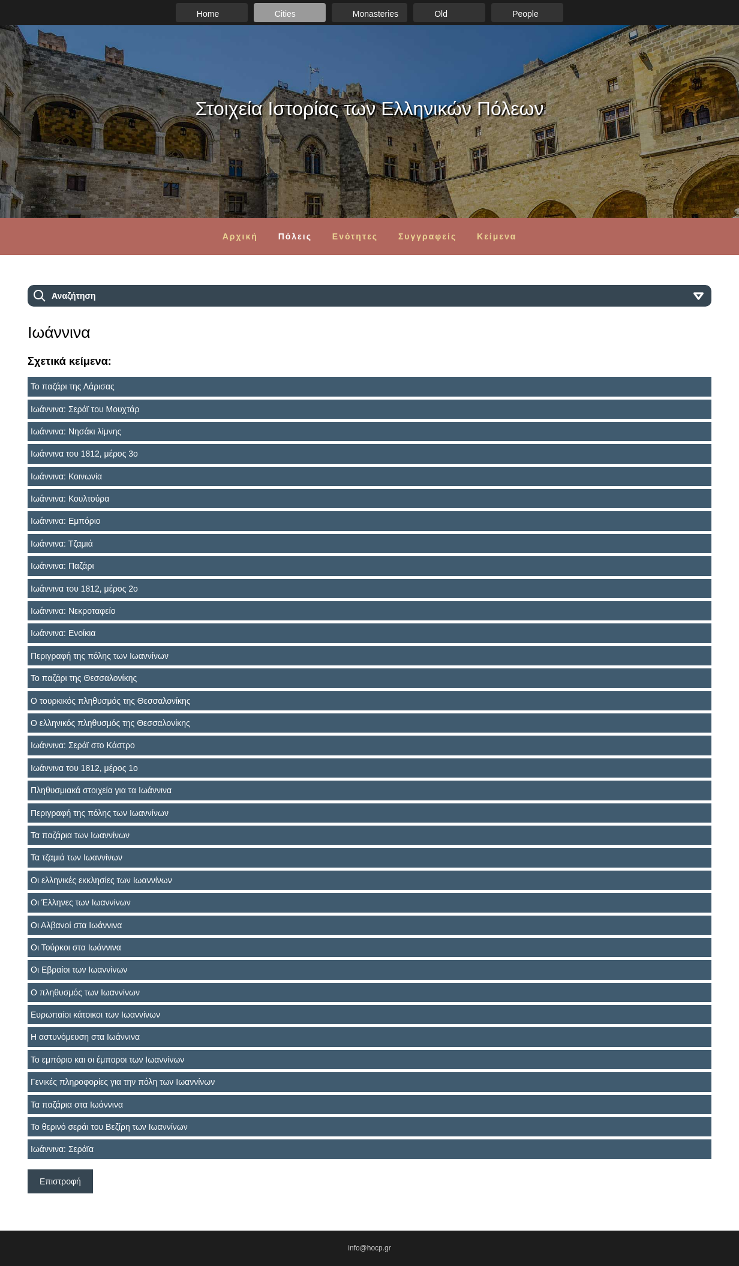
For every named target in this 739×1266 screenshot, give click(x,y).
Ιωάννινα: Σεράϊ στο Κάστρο (83, 745)
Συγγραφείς (427, 236)
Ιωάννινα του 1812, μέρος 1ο (84, 768)
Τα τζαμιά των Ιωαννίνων (76, 857)
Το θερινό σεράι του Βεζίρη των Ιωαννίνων (109, 1127)
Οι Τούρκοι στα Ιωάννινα (76, 947)
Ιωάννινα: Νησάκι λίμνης (76, 431)
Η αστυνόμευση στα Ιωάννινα (85, 1037)
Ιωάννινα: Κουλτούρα (70, 498)
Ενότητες (355, 236)
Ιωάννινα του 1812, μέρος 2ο (84, 588)
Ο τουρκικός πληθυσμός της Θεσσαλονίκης (111, 701)
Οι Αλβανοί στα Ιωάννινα (76, 925)
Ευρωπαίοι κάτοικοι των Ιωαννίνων (95, 1014)
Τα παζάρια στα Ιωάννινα (77, 1104)
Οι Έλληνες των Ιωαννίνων (81, 902)
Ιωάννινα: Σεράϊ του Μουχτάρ (85, 409)
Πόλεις (295, 236)
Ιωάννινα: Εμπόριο (66, 521)
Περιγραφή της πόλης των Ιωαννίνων (100, 656)
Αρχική (240, 236)
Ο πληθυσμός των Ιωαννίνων (85, 992)
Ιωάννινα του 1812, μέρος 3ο (84, 453)
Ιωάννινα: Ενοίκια (63, 633)
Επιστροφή (60, 1181)
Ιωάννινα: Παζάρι (62, 566)
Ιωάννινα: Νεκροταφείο (73, 611)
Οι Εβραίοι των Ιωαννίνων (79, 969)
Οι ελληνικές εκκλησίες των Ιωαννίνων (101, 880)
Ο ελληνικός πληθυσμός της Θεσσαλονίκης (110, 723)
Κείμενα (496, 236)
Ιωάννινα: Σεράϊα (62, 1149)
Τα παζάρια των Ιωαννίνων (80, 835)
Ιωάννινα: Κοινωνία (66, 476)
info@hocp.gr (369, 1248)
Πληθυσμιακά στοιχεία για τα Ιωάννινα (101, 790)
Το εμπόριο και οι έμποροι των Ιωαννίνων (107, 1059)
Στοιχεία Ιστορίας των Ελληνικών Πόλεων (370, 108)
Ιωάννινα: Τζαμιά (62, 543)
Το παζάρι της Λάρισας (73, 386)
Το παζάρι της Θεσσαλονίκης (84, 678)
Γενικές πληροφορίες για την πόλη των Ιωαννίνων (123, 1082)
